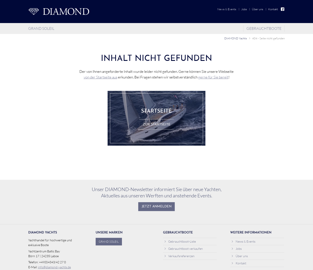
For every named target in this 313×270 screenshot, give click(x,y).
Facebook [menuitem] (283, 9)
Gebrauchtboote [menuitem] (263, 28)
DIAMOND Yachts (235, 38)
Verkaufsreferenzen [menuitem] (179, 256)
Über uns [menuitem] (257, 9)
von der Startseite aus (100, 77)
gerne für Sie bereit (213, 77)
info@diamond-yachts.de (54, 267)
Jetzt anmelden (156, 206)
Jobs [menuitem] (244, 9)
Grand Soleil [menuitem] (41, 28)
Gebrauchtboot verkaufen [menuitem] (183, 248)
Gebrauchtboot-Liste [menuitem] (180, 241)
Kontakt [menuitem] (273, 9)
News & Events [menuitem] (226, 9)
